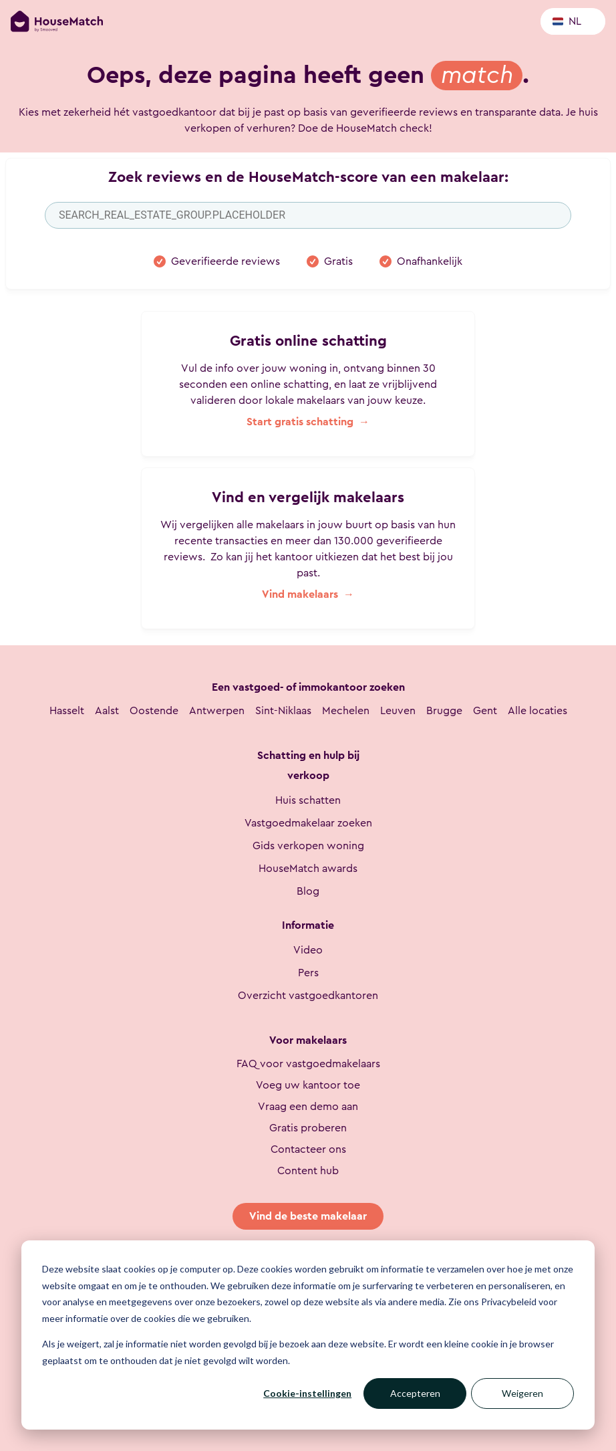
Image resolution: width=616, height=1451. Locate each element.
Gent (485, 710)
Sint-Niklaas (283, 710)
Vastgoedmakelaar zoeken (308, 823)
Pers (308, 973)
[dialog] (308, 1335)
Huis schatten (308, 800)
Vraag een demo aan (308, 1106)
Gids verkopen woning (308, 846)
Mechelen (345, 710)
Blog (308, 891)
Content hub (308, 1170)
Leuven (398, 710)
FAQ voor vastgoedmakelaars (308, 1063)
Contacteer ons (308, 1149)
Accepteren (415, 1393)
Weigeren (522, 1393)
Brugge (444, 710)
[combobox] (308, 215)
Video (308, 950)
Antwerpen (217, 710)
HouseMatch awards (308, 868)
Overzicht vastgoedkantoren (308, 995)
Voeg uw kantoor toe (308, 1085)
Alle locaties (537, 710)
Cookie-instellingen (307, 1393)
